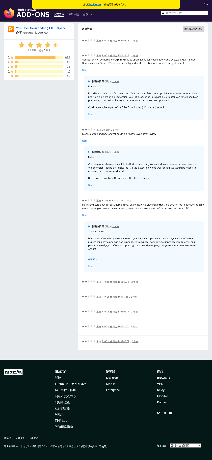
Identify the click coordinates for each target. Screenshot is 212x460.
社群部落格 (62, 408)
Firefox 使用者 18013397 (115, 326)
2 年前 (134, 55)
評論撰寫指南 (64, 427)
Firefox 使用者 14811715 (115, 296)
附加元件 (61, 371)
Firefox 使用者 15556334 (115, 281)
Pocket (162, 402)
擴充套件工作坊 (65, 390)
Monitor (162, 396)
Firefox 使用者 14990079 (115, 341)
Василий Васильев (112, 200)
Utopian (106, 129)
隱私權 (7, 437)
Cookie (20, 437)
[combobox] (184, 13)
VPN (160, 384)
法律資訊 (33, 437)
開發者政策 (62, 402)
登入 (205, 3)
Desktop (112, 377)
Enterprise (113, 390)
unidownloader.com (36, 32)
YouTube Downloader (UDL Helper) (40, 28)
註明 (13, 446)
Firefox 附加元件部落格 (70, 384)
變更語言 (161, 445)
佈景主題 (73, 14)
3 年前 (134, 326)
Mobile (110, 384)
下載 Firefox (94, 4)
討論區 (59, 414)
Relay (161, 390)
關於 (58, 377)
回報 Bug (61, 420)
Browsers (163, 377)
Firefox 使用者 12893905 (115, 55)
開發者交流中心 (65, 396)
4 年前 (135, 341)
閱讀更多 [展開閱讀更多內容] (92, 258)
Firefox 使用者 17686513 (115, 311)
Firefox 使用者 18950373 (115, 40)
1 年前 (134, 40)
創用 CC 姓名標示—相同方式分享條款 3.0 (58, 446)
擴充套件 (59, 14)
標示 (84, 69)
